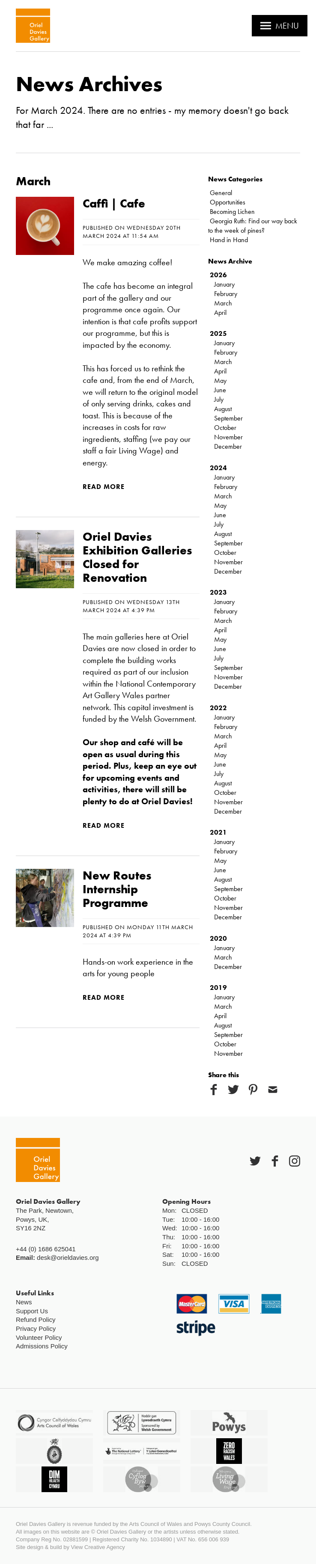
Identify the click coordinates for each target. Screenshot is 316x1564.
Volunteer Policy (39, 1337)
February (225, 293)
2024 (218, 467)
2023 (218, 592)
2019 (218, 987)
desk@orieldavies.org (67, 1257)
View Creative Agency (98, 1547)
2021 (218, 832)
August (223, 408)
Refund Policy (36, 1319)
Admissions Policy (42, 1346)
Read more (104, 486)
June (220, 389)
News (24, 1302)
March (223, 303)
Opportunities (227, 202)
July (219, 399)
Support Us (32, 1311)
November (228, 436)
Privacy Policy (36, 1328)
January (224, 284)
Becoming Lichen (232, 211)
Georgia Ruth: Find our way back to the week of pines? (252, 225)
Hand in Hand (229, 239)
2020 (218, 938)
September (228, 418)
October (225, 427)
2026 (218, 274)
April (220, 312)
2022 (218, 707)
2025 (218, 333)
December (228, 446)
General (221, 192)
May (220, 380)
